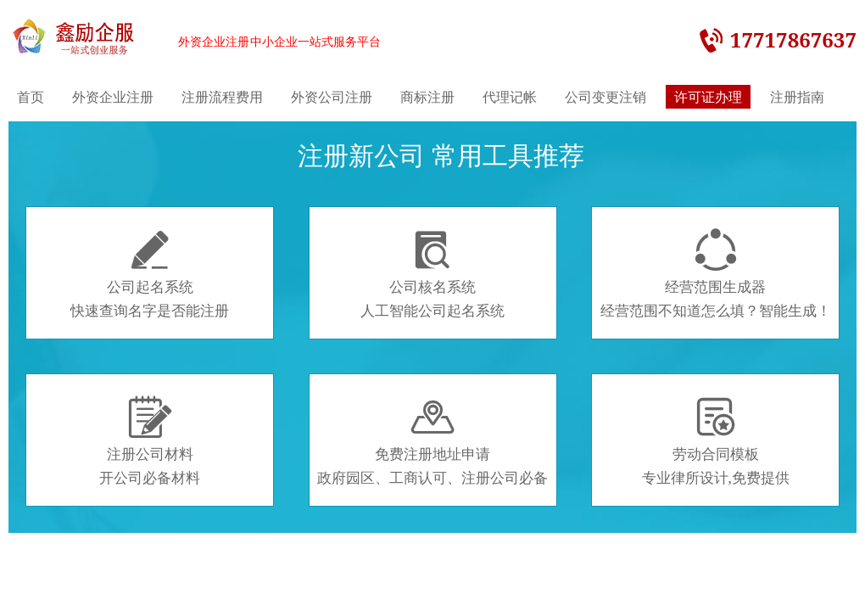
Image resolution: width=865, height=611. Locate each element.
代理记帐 (510, 96)
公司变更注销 (605, 96)
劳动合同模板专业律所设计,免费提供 (716, 441)
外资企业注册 (112, 96)
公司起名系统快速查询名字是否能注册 (149, 274)
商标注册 (427, 96)
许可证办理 (708, 96)
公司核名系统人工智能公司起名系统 (432, 274)
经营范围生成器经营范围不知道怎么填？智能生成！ (715, 274)
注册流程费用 (222, 96)
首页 (30, 96)
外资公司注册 (331, 96)
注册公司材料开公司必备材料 (149, 441)
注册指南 (797, 96)
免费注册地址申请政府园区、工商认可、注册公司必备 (432, 441)
